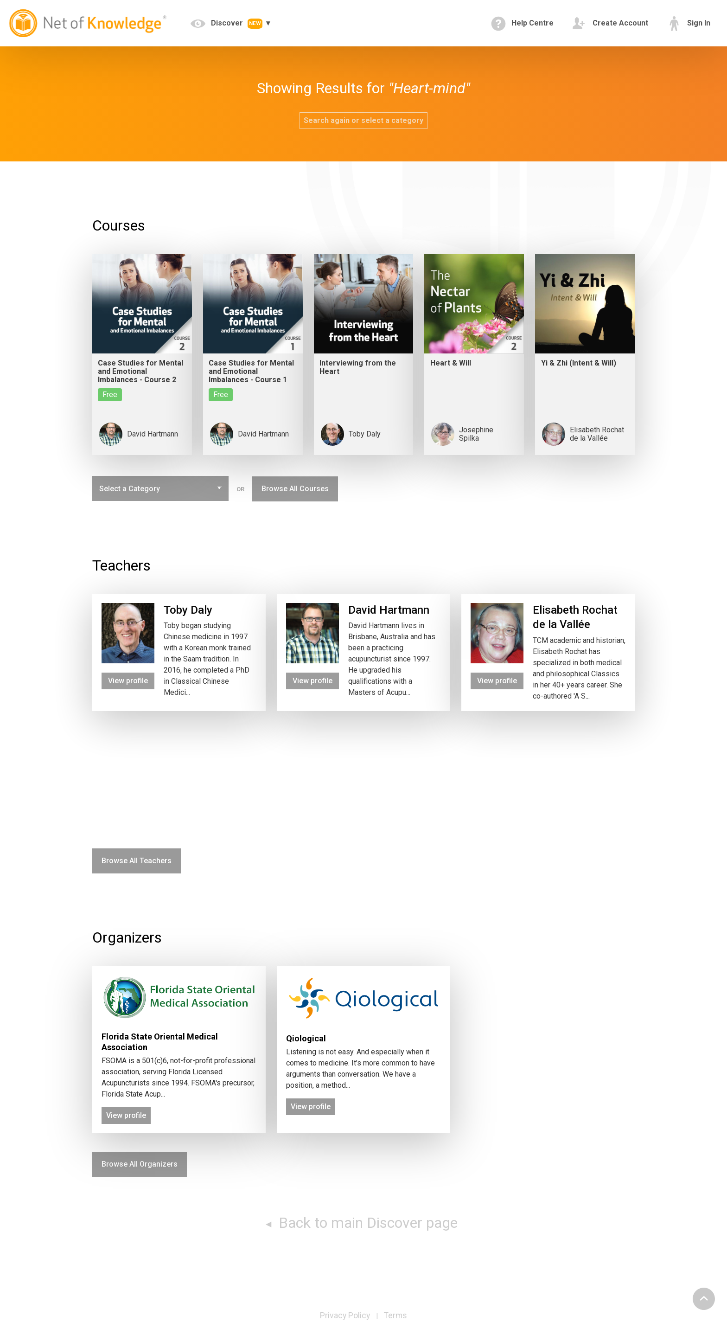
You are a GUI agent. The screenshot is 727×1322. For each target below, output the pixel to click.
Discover (227, 23)
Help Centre (522, 23)
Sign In (688, 23)
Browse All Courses (295, 488)
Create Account (610, 23)
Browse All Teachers (137, 860)
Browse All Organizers (140, 1164)
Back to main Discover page (366, 1223)
